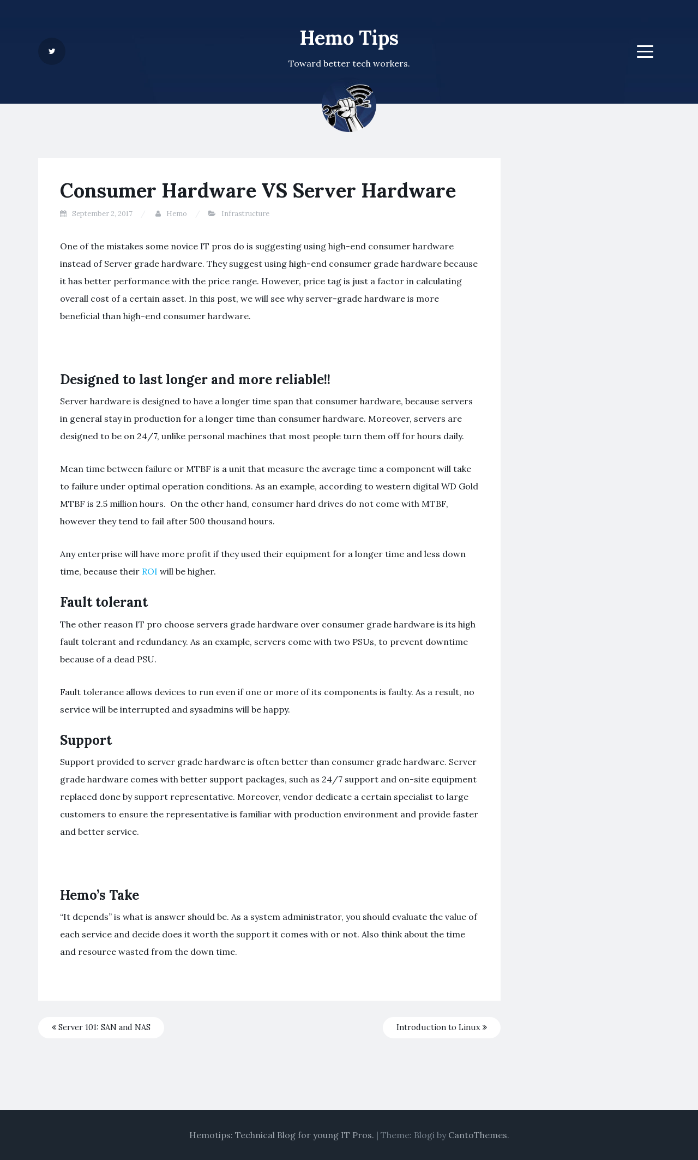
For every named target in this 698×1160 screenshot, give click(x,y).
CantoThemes (477, 1134)
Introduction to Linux (441, 1027)
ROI (151, 571)
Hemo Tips (349, 37)
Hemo (176, 213)
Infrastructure (245, 213)
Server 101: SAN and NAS (101, 1027)
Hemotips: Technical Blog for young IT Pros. (281, 1134)
